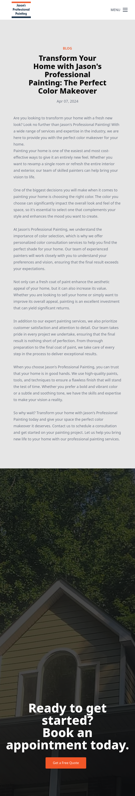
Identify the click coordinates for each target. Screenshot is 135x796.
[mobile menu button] (125, 10)
